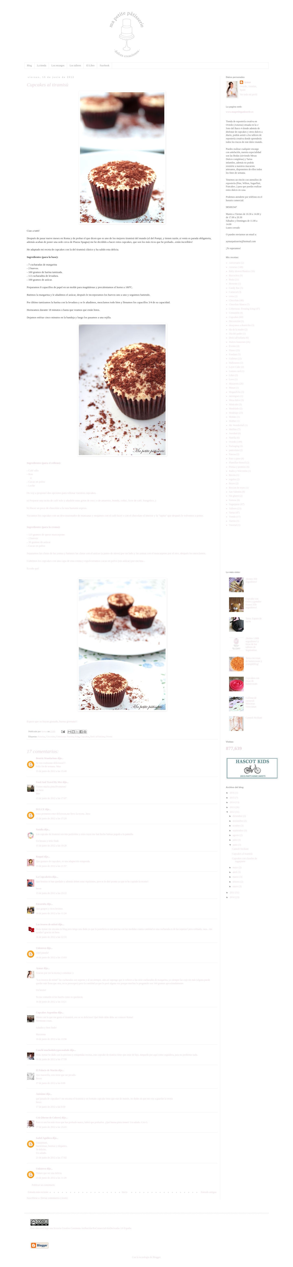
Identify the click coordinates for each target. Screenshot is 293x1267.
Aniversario (235, 262)
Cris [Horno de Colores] (48, 1117)
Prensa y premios (237, 466)
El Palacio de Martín (47, 1070)
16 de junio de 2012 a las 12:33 (51, 937)
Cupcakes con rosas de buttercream (252, 681)
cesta (231, 296)
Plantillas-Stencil (237, 462)
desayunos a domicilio (240, 325)
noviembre (238, 820)
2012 (232, 812)
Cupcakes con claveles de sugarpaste (244, 860)
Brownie (233, 283)
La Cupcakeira (44, 876)
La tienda (41, 65)
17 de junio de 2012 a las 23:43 (51, 1127)
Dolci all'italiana (97, 736)
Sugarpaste (234, 504)
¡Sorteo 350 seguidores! (251, 580)
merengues (234, 396)
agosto (236, 835)
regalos (232, 479)
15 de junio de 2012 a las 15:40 (51, 771)
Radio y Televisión (238, 471)
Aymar (39, 968)
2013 (232, 807)
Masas (232, 387)
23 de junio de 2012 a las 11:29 (51, 1177)
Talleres (233, 508)
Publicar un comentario (43, 1185)
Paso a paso (234, 458)
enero (236, 886)
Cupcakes (85, 736)
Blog (29, 65)
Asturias (41, 736)
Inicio (124, 1192)
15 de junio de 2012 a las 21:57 (51, 866)
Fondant (233, 354)
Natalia (40, 829)
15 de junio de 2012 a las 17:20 (51, 818)
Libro (232, 375)
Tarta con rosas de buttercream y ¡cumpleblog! (254, 661)
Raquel (40, 856)
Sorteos (232, 500)
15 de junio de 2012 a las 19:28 (51, 845)
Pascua (232, 454)
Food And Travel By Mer (49, 782)
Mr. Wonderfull (236, 425)
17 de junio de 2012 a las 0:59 (50, 1106)
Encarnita (41, 904)
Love (231, 379)
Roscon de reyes (237, 487)
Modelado (234, 408)
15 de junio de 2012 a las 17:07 (51, 798)
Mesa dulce (234, 400)
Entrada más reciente (38, 1192)
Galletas (233, 358)
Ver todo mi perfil (248, 94)
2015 (232, 797)
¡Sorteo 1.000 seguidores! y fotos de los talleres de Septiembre (252, 644)
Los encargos (58, 65)
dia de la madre (236, 329)
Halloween (234, 362)
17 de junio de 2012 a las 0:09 (50, 1083)
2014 (232, 802)
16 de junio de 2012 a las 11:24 (51, 913)
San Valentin (235, 491)
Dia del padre (235, 333)
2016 (232, 792)
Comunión (234, 312)
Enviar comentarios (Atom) (54, 1198)
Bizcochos (234, 275)
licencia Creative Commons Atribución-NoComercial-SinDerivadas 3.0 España (92, 1228)
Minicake (233, 404)
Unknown (41, 948)
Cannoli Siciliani (254, 717)
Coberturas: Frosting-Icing (67, 736)
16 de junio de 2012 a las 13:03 (51, 957)
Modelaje (233, 412)
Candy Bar (234, 287)
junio (235, 844)
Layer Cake (234, 366)
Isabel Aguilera (44, 1138)
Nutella (232, 437)
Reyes (232, 483)
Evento (232, 346)
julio (235, 839)
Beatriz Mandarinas (46, 758)
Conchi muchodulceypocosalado (52, 1050)
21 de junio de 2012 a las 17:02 (51, 1157)
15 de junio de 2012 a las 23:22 (51, 893)
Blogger (156, 1257)
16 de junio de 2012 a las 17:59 (51, 1059)
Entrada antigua (208, 1192)
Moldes (232, 416)
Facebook (104, 65)
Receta (232, 475)
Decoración (234, 321)
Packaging (234, 446)
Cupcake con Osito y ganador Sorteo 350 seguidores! (253, 603)
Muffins (233, 429)
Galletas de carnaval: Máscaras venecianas (251, 702)
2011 (232, 892)
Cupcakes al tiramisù (242, 853)
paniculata (234, 450)
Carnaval (233, 292)
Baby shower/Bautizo (239, 271)
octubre (236, 825)
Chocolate (50, 736)
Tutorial (233, 525)
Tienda (232, 516)
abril (235, 872)
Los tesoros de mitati (47, 924)
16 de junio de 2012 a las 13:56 (51, 1039)
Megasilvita (235, 392)
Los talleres (75, 65)
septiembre (238, 830)
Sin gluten (234, 495)
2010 (232, 897)
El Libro (90, 65)
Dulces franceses (237, 342)
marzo (236, 876)
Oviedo (109, 736)
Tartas (232, 512)
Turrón (232, 521)
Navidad (233, 433)
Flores (232, 350)
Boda (231, 279)
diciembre (238, 816)
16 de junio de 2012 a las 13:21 (51, 1001)
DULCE (40, 809)
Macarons (234, 383)
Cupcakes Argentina (46, 1012)
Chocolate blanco (237, 304)
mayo (236, 867)
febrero (236, 881)
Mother (232, 421)
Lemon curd (235, 371)
